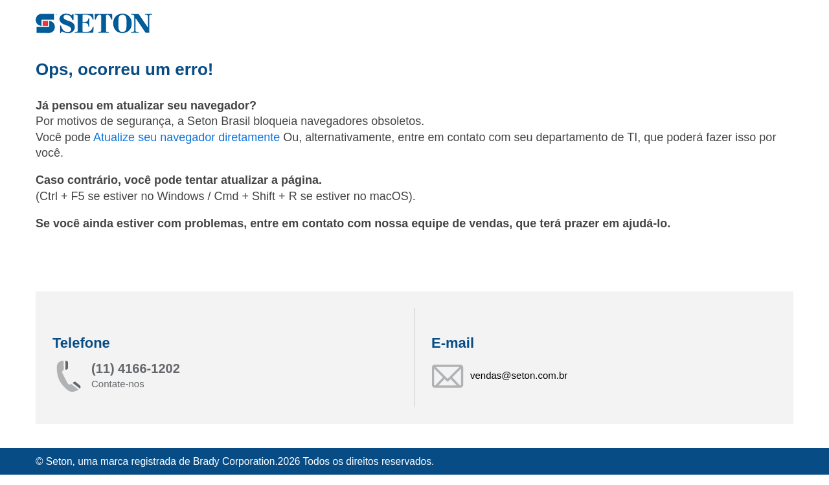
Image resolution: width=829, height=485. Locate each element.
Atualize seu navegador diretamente (188, 137)
